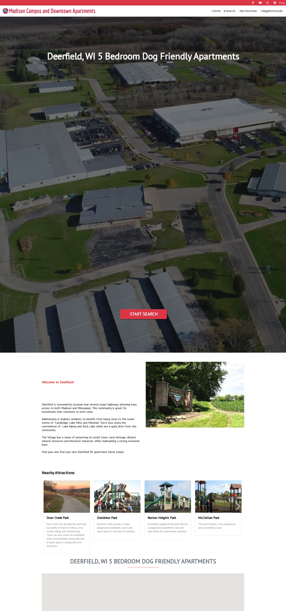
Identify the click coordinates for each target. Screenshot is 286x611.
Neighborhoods (271, 11)
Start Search (144, 314)
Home (216, 11)
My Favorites (248, 11)
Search (229, 11)
